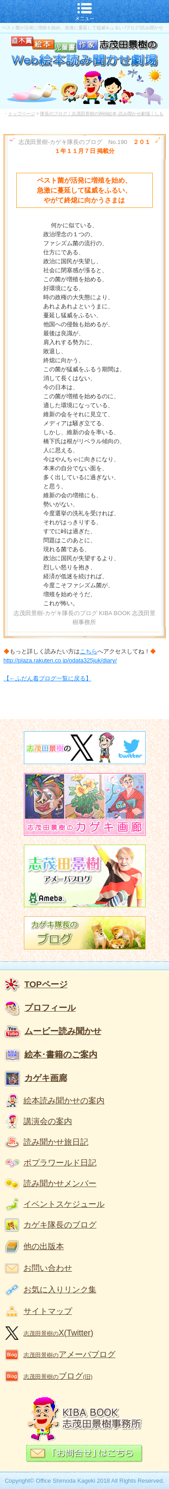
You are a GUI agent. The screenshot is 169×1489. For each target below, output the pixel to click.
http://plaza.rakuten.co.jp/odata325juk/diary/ (60, 660)
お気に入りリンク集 (59, 1289)
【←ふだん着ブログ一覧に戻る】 (47, 678)
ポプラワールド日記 (59, 1162)
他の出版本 (43, 1246)
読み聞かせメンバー (59, 1183)
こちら (88, 651)
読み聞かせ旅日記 (55, 1142)
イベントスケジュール (64, 1204)
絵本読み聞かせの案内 (64, 1100)
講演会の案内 (47, 1121)
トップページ (21, 113)
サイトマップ (47, 1311)
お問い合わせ (47, 1268)
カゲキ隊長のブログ (59, 1224)
